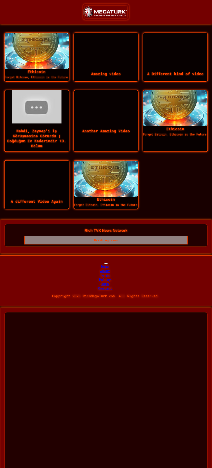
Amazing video (106, 73)
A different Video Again (37, 201)
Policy (105, 279)
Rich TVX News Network (105, 231)
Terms (105, 275)
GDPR (105, 284)
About (105, 271)
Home (105, 266)
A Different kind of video (175, 73)
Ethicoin (37, 71)
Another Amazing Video (106, 130)
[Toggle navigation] (106, 263)
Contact (105, 288)
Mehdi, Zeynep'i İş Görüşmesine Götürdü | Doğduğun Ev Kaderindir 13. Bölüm (36, 138)
